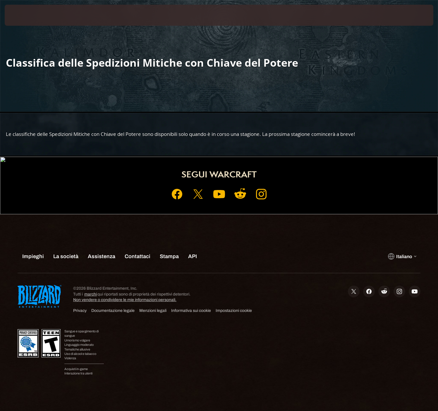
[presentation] (26, 15)
